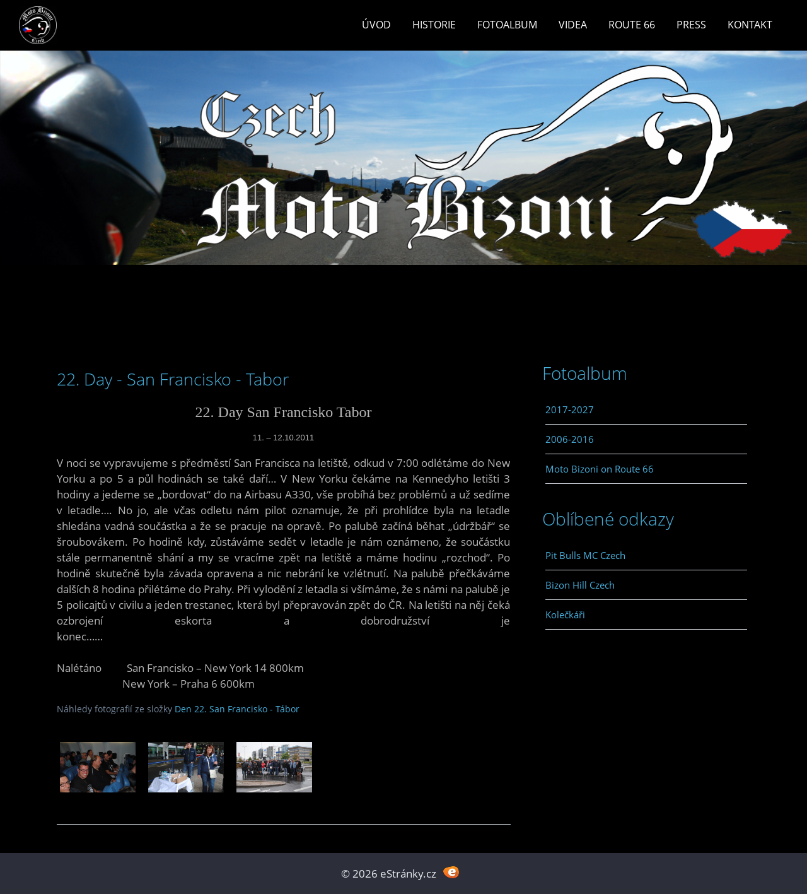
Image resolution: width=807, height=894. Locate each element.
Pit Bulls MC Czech (585, 555)
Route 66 (631, 25)
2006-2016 (569, 439)
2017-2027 (569, 409)
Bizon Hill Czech (580, 585)
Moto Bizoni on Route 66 (599, 468)
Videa (573, 25)
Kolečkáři (565, 614)
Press (691, 25)
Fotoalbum (507, 25)
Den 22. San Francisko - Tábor (237, 709)
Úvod (376, 25)
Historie (434, 25)
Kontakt (750, 25)
